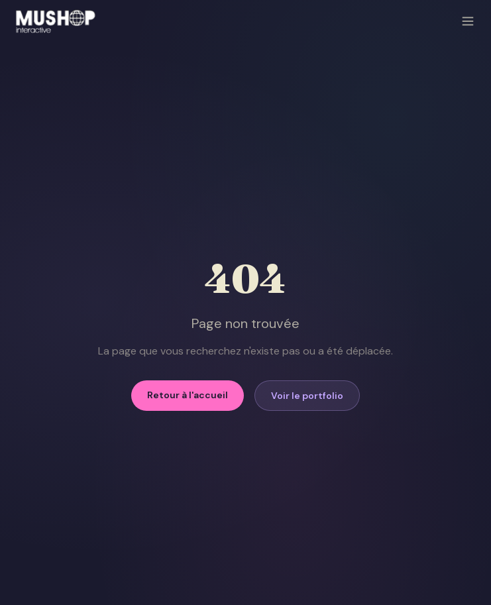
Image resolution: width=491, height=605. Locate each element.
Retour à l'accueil (187, 395)
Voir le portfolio (307, 396)
